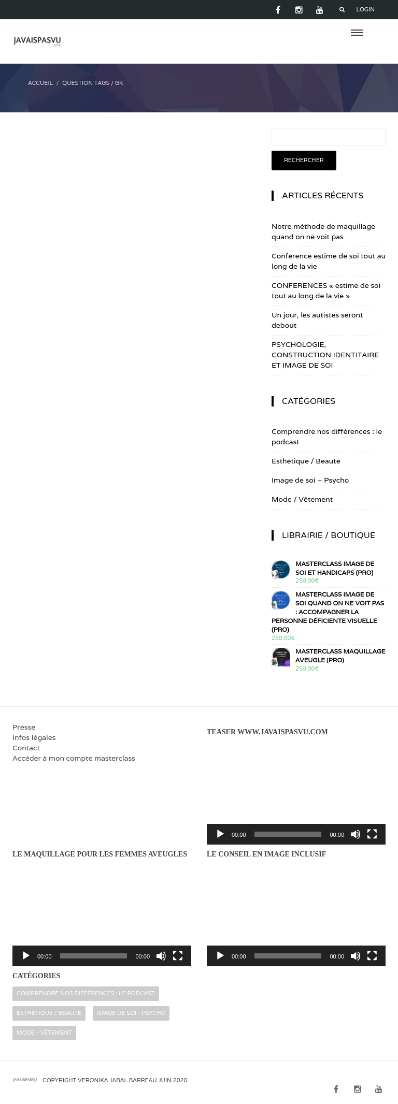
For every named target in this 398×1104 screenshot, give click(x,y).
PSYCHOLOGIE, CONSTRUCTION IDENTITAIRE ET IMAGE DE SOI (325, 355)
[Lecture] (220, 834)
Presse (23, 727)
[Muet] (355, 834)
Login (366, 9)
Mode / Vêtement (302, 499)
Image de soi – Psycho (310, 480)
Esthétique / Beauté (306, 461)
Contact (26, 747)
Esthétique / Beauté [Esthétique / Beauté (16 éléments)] (49, 1012)
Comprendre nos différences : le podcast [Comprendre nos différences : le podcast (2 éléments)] (86, 993)
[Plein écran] (372, 834)
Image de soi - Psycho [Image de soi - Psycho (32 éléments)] (131, 1012)
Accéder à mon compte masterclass (73, 758)
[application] (296, 794)
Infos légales (33, 737)
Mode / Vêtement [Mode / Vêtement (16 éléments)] (44, 1032)
